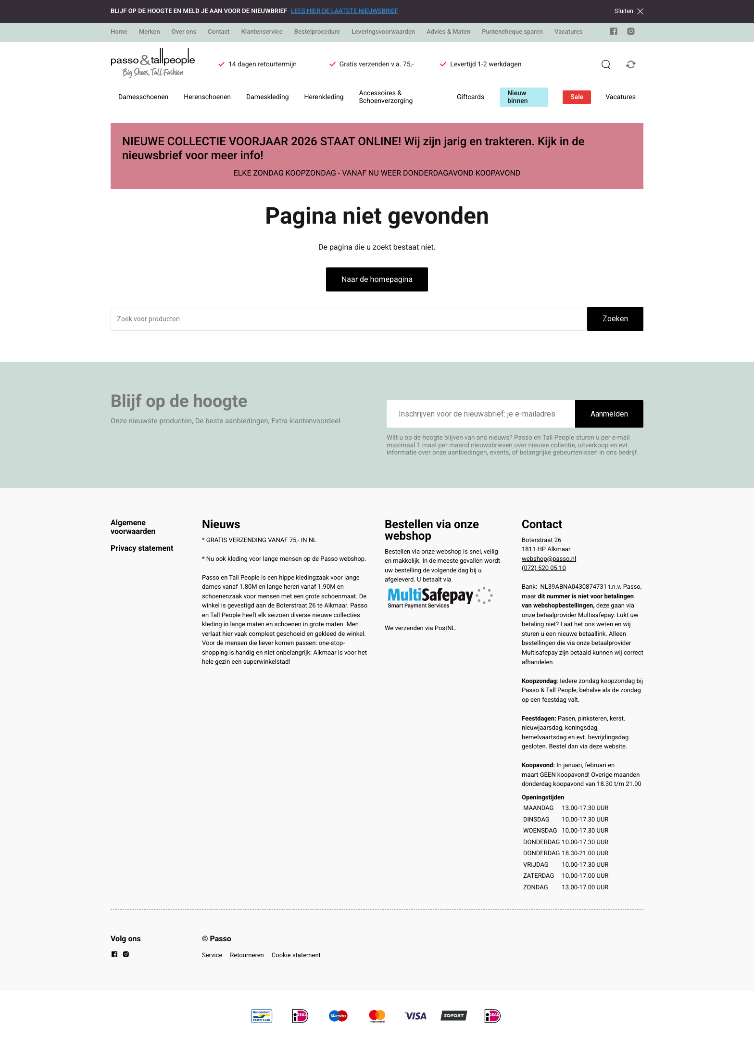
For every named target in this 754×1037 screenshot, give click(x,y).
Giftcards (470, 97)
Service (212, 955)
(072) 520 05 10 (544, 568)
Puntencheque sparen (512, 32)
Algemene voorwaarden (133, 527)
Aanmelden (609, 413)
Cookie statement (296, 955)
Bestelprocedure (317, 32)
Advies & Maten (448, 32)
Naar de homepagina (377, 279)
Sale (576, 97)
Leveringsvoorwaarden (383, 32)
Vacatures (568, 32)
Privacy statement (142, 548)
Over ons (184, 32)
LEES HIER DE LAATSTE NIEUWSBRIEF (344, 11)
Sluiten (629, 11)
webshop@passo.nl (549, 559)
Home (119, 32)
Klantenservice (262, 32)
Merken (149, 32)
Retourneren (247, 955)
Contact (219, 32)
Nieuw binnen (517, 97)
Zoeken (615, 318)
